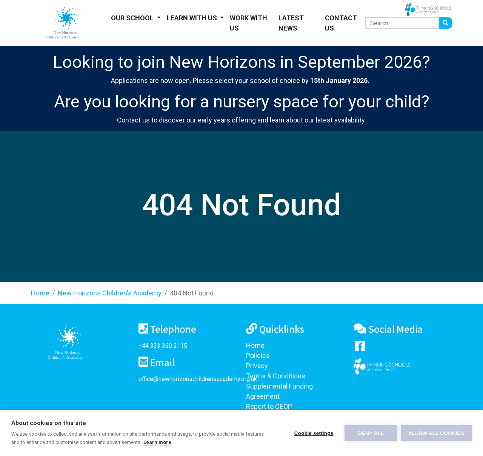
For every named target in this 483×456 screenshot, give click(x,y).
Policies (258, 356)
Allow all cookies (436, 433)
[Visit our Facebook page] (360, 348)
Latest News (291, 23)
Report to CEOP (269, 406)
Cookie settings (313, 433)
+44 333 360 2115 (162, 345)
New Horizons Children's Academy (110, 293)
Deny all (370, 433)
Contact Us (341, 23)
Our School (133, 18)
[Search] (402, 23)
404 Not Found (192, 293)
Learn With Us (192, 18)
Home (40, 293)
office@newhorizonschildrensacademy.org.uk (197, 379)
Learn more (157, 442)
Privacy (257, 366)
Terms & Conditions (275, 376)
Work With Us (248, 23)
